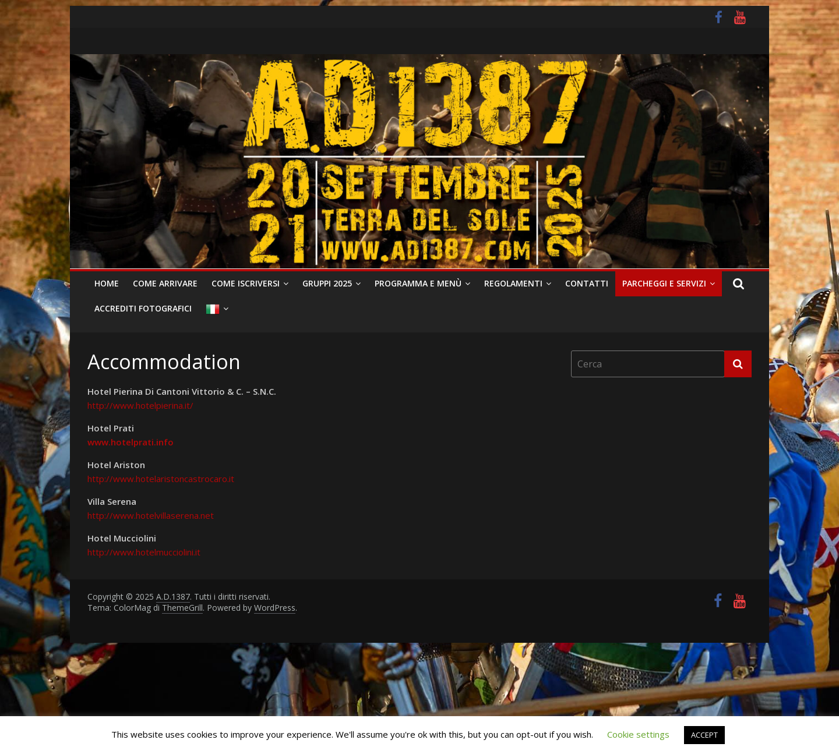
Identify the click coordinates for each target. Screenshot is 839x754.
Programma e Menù (418, 283)
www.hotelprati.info (130, 442)
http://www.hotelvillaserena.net (150, 515)
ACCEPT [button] (704, 735)
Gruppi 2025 (327, 283)
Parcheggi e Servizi (664, 283)
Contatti (586, 283)
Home (106, 283)
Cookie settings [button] (638, 734)
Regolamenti (513, 283)
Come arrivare (165, 283)
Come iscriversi (245, 283)
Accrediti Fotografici (143, 308)
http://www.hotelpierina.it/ (140, 405)
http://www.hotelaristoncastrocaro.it (160, 478)
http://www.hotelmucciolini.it (143, 552)
